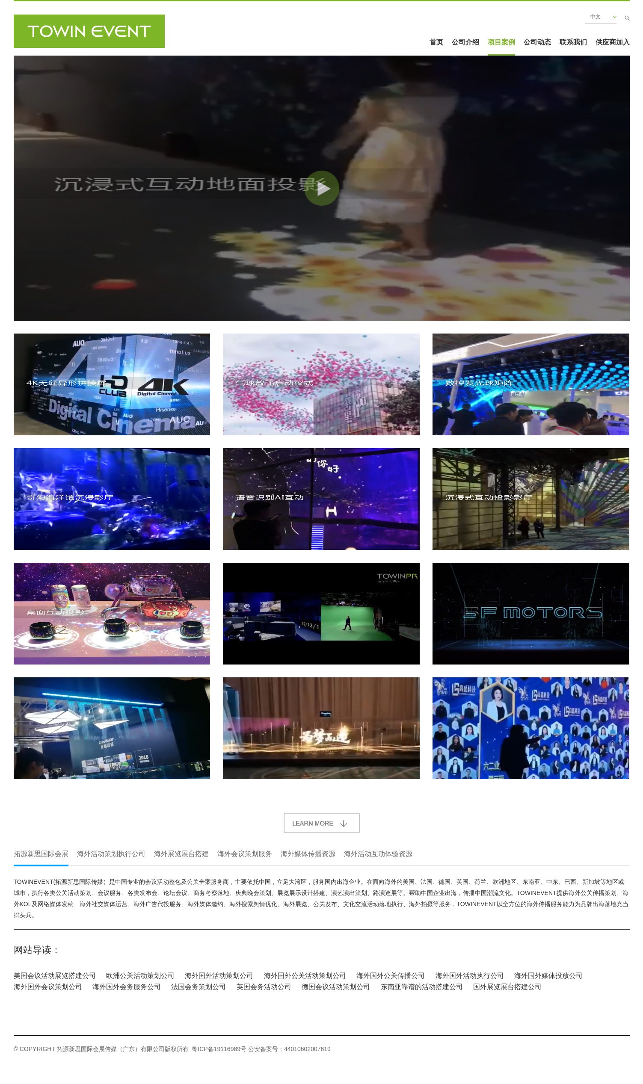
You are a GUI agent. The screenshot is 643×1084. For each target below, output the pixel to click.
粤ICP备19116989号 (219, 1049)
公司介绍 (465, 42)
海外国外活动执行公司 (470, 975)
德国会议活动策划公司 (336, 986)
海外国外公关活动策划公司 (305, 975)
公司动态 (537, 42)
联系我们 (573, 42)
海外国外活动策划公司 (219, 975)
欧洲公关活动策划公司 (140, 975)
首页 (436, 42)
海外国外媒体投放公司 (548, 975)
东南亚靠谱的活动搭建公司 (422, 986)
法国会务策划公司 (198, 986)
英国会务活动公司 (264, 986)
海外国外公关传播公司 (390, 975)
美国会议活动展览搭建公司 (55, 975)
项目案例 (501, 42)
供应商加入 (613, 42)
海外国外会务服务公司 (126, 986)
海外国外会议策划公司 (48, 986)
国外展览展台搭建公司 (507, 986)
